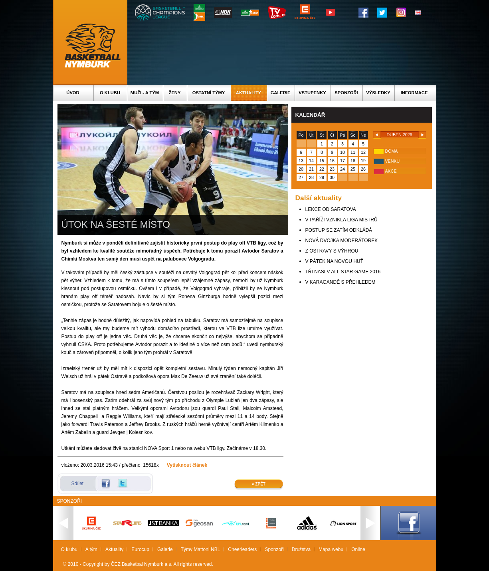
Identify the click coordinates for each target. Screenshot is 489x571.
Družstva (301, 549)
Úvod (72, 92)
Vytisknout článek (187, 465)
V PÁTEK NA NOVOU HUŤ (334, 261)
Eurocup (140, 549)
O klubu (110, 92)
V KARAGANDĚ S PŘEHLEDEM (340, 282)
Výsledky (378, 92)
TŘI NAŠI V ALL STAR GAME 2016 (343, 272)
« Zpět (258, 484)
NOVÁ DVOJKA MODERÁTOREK (341, 240)
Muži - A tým (145, 92)
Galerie (281, 92)
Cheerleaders (242, 549)
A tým (91, 549)
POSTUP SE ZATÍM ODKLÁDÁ (338, 230)
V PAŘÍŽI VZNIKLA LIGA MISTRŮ (341, 220)
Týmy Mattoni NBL (200, 549)
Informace (414, 92)
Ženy (175, 92)
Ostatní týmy (208, 92)
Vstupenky (312, 92)
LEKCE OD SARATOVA (330, 209)
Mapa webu (331, 549)
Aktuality (248, 92)
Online (358, 549)
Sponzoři (346, 92)
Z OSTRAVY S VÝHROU (331, 251)
